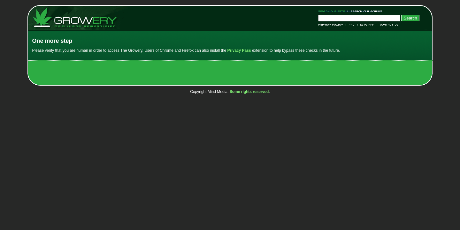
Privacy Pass (239, 50)
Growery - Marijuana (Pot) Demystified (78, 17)
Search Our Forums (365, 11)
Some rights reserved (249, 91)
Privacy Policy (332, 25)
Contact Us (388, 25)
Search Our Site (333, 11)
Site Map (367, 25)
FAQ (351, 25)
